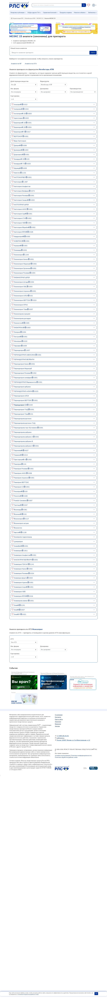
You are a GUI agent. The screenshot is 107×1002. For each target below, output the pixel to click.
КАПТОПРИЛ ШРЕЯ (21, 205)
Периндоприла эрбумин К (23, 446)
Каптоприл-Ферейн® (21, 227)
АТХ (12, 639)
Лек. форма (14, 89)
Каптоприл (18, 182)
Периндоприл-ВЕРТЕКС (23, 400)
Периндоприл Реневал (22, 373)
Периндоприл (19, 350)
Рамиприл (17, 464)
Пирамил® (18, 455)
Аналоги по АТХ (31, 64)
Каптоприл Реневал (21, 196)
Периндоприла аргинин (22, 419)
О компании (58, 715)
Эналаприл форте (20, 578)
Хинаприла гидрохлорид (23, 537)
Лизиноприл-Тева (20, 309)
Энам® (16, 605)
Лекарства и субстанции (17, 12)
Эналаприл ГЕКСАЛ (21, 564)
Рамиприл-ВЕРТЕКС (21, 482)
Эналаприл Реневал (21, 573)
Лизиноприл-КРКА (21, 305)
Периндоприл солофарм (22, 378)
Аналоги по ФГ (16, 64)
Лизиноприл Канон (21, 259)
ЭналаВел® (18, 546)
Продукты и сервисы (66, 12)
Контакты (58, 717)
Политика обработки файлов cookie (66, 757)
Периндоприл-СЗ (20, 405)
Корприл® (18, 246)
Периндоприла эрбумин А (23, 437)
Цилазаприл (18, 542)
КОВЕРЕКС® (18, 241)
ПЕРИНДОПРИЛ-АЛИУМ (23, 391)
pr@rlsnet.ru (60, 738)
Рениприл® (18, 491)
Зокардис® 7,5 (19, 164)
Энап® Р (17, 614)
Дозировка (44, 89)
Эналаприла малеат (21, 601)
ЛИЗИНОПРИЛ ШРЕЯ (22, 277)
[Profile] (94, 5)
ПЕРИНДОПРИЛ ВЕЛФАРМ (24, 359)
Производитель (75, 89)
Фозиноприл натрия (21, 523)
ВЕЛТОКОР (18, 136)
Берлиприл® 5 (19, 132)
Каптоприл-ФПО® (20, 232)
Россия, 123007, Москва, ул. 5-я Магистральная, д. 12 (73, 740)
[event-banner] (83, 684)
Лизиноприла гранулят (22, 314)
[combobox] (57, 5)
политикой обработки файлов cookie (28, 994)
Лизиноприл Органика (22, 268)
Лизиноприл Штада (21, 282)
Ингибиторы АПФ (30, 18)
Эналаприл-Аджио (20, 582)
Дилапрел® (18, 150)
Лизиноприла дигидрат (22, 318)
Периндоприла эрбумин (22, 432)
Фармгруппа (44, 81)
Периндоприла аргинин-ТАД (24, 423)
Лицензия (58, 722)
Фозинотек (18, 528)
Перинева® (18, 450)
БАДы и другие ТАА (34, 12)
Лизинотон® (18, 323)
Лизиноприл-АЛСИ (21, 296)
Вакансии (58, 724)
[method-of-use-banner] (30, 29)
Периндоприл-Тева (21, 414)
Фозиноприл (18, 519)
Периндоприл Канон (21, 364)
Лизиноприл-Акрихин (22, 291)
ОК (96, 994)
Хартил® (17, 532)
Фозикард (17, 510)
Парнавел (17, 346)
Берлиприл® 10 (20, 123)
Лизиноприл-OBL (20, 287)
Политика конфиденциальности (81, 755)
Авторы (57, 726)
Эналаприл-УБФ (19, 592)
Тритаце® (18, 505)
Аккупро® (17, 104)
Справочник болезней (49, 12)
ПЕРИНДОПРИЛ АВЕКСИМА (24, 355)
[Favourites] (88, 5)
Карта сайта (59, 719)
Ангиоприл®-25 (20, 114)
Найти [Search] (93, 53)
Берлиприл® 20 (20, 127)
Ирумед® (17, 168)
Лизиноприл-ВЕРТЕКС (22, 300)
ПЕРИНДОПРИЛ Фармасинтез (25, 382)
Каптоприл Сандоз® (21, 200)
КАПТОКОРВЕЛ (20, 177)
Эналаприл (18, 551)
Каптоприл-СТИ (20, 218)
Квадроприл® (19, 236)
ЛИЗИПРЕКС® (19, 328)
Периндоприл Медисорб (23, 369)
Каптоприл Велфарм (21, 191)
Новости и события (79, 12)
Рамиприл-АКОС (20, 473)
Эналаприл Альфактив (22, 555)
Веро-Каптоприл (20, 141)
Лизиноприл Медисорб (22, 264)
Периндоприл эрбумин (22, 387)
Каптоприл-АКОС (20, 209)
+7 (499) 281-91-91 (63, 736)
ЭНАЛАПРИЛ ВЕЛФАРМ (23, 560)
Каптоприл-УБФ (20, 223)
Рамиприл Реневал (21, 469)
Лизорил (17, 332)
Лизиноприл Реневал (21, 273)
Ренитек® (18, 496)
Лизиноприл (18, 255)
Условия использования (62, 755)
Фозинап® (18, 514)
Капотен (17, 173)
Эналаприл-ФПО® (20, 596)
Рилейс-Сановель (20, 501)
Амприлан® (18, 109)
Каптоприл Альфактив (22, 186)
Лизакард (17, 250)
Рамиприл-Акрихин (21, 478)
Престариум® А (20, 460)
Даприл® (17, 145)
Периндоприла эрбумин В (23, 441)
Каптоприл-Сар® (20, 214)
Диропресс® (18, 155)
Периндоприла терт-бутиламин (25, 428)
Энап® (16, 610)
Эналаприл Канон (20, 569)
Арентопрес (18, 118)
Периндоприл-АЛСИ (21, 396)
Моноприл (17, 341)
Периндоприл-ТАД (21, 409)
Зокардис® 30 (19, 159)
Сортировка (14, 96)
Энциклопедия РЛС (17, 18)
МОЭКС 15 (40, 18)
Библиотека (91, 12)
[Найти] (84, 5)
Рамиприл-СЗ (19, 487)
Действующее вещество (19, 81)
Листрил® (17, 337)
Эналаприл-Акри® (20, 587)
